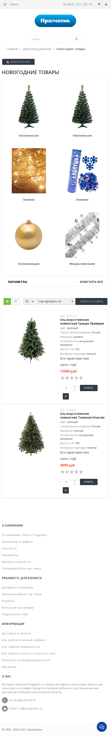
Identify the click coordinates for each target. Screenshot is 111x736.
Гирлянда (29, 199)
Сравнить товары (91, 301)
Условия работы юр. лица (21, 568)
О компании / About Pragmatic (24, 535)
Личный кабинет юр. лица (22, 594)
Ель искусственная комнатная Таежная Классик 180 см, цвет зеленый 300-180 (82, 417)
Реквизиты (10, 555)
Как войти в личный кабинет (24, 640)
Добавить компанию (18, 587)
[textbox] (55, 39)
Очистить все (91, 282)
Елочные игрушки (28, 263)
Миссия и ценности (16, 562)
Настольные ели (29, 135)
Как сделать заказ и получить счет (29, 653)
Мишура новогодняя (82, 263)
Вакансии (9, 667)
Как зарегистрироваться (21, 647)
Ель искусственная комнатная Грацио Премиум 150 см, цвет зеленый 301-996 (82, 323)
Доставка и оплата (16, 633)
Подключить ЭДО (15, 614)
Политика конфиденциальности (26, 660)
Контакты (9, 548)
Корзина (8, 601)
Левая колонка (18, 62)
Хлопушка (82, 199)
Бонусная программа (18, 607)
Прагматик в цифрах (17, 541)
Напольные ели (82, 135)
